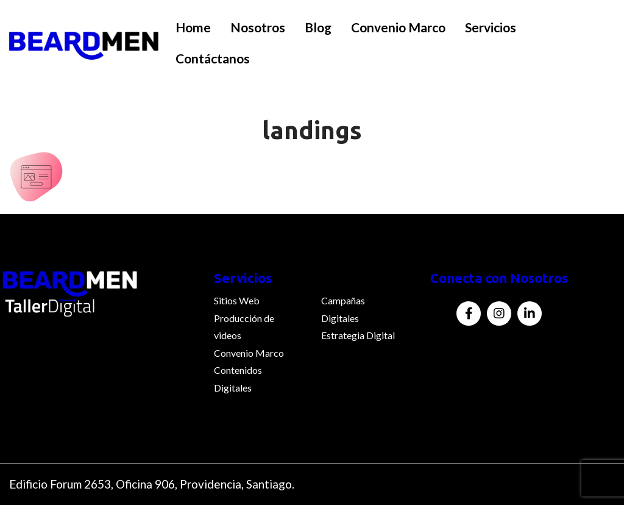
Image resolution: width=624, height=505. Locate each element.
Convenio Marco (398, 27)
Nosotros (257, 27)
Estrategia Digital (358, 335)
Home (193, 27)
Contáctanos (213, 58)
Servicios (490, 27)
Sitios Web (237, 300)
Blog (318, 27)
